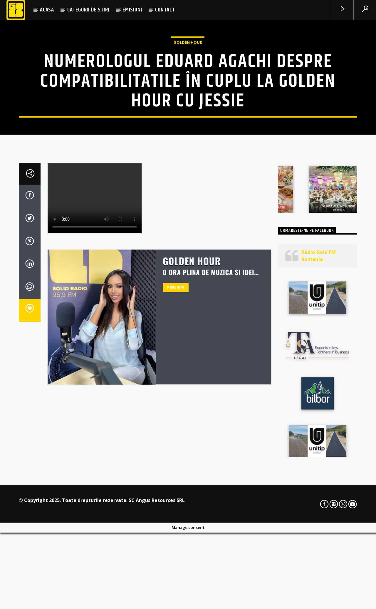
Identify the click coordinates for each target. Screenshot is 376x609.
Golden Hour (188, 109)
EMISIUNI (132, 10)
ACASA (47, 10)
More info (175, 434)
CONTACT (165, 10)
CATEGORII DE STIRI (88, 10)
